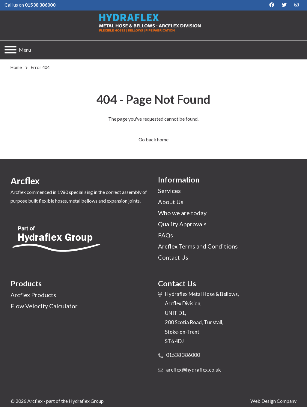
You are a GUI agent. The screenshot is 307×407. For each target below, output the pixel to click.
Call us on (29, 5)
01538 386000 (183, 355)
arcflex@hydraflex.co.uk (193, 369)
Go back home (153, 139)
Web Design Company (273, 401)
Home (16, 67)
